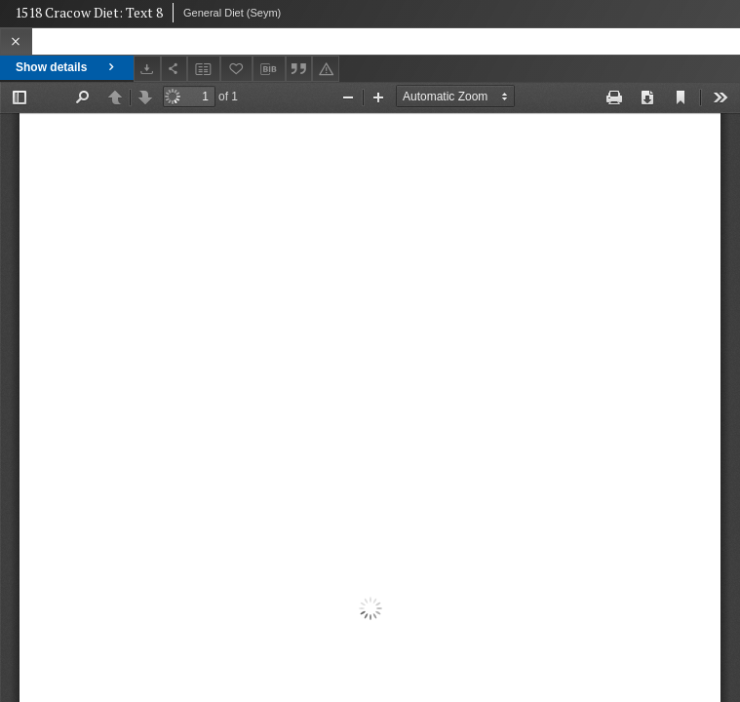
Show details (67, 67)
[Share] (174, 69)
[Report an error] (325, 69)
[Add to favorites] (236, 69)
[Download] (147, 69)
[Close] (16, 41)
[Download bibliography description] (269, 69)
